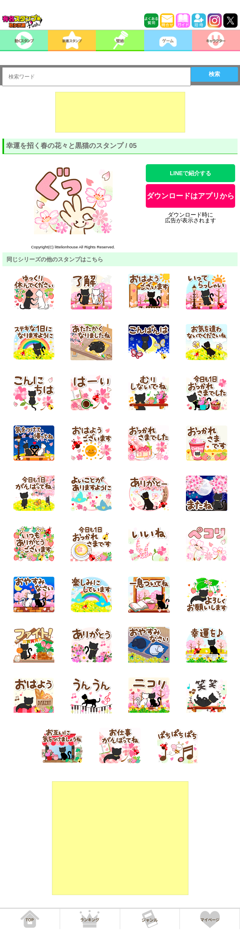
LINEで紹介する (190, 173)
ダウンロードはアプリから (190, 196)
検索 (214, 74)
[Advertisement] (120, 112)
